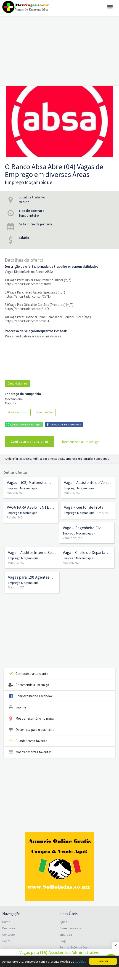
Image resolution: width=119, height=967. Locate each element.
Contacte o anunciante (29, 441)
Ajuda (63, 922)
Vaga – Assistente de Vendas (88, 482)
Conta (6, 941)
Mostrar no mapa (18, 412)
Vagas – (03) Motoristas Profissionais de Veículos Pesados (31, 482)
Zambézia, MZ (72, 538)
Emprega (66, 934)
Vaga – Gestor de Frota (83, 507)
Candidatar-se (17, 383)
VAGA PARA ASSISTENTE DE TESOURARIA (31, 507)
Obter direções (44, 412)
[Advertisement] (59, 48)
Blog (63, 941)
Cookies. (80, 962)
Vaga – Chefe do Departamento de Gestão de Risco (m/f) (87, 552)
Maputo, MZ (15, 493)
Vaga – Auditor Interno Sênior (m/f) (32, 552)
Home (6, 922)
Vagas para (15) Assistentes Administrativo (59, 952)
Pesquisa (8, 928)
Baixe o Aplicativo (72, 928)
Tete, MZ (103, 513)
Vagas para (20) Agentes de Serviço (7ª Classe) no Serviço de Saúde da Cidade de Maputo (32, 577)
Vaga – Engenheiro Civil (82, 528)
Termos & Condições (74, 947)
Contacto (8, 934)
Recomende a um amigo (80, 441)
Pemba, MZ (14, 517)
